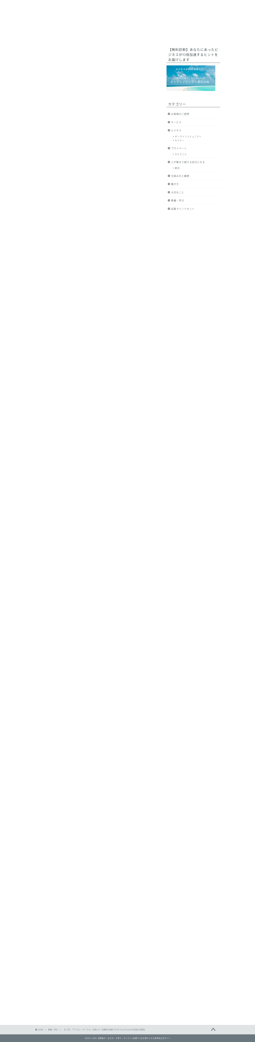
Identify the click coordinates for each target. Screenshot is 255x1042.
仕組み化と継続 (180, 176)
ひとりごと (181, 154)
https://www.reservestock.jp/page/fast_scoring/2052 (88, 831)
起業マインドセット (183, 209)
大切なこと (177, 192)
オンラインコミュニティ (188, 136)
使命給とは (64, 36)
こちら (79, 726)
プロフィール (106, 36)
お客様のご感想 (180, 114)
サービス (177, 36)
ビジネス (176, 130)
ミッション (84, 36)
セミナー (180, 140)
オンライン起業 (130, 36)
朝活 (177, 168)
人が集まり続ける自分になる (188, 162)
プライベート (179, 148)
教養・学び (45, 52)
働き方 (175, 184)
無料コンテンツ (155, 36)
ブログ (193, 36)
